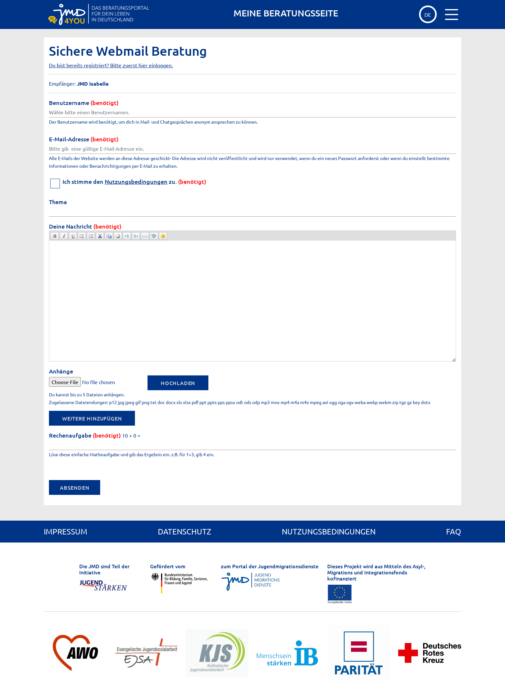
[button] (55, 236)
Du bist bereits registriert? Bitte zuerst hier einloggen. (111, 65)
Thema (58, 201)
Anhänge (61, 371)
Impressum (65, 531)
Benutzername (84, 102)
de (427, 14)
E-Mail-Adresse (84, 139)
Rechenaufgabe (85, 435)
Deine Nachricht (85, 226)
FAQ (453, 531)
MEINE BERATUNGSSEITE (285, 13)
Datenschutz (184, 531)
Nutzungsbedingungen (136, 181)
